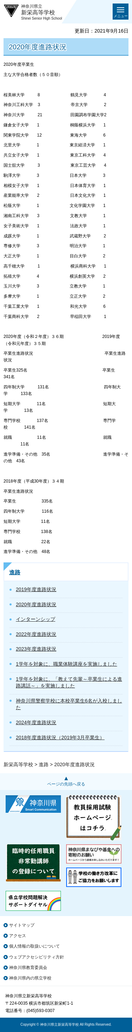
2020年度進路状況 (36, 604)
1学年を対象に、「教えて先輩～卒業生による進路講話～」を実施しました (69, 682)
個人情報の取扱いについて (34, 946)
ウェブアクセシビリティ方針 (36, 957)
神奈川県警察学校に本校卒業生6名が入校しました (69, 704)
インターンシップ (35, 619)
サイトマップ (21, 925)
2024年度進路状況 (36, 722)
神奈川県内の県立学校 (30, 978)
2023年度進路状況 (36, 649)
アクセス (17, 935)
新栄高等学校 (18, 764)
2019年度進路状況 (36, 589)
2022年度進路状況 (36, 634)
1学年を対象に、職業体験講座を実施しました (66, 664)
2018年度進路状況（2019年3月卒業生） (60, 737)
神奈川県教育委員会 (28, 967)
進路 (14, 572)
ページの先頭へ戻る (66, 784)
